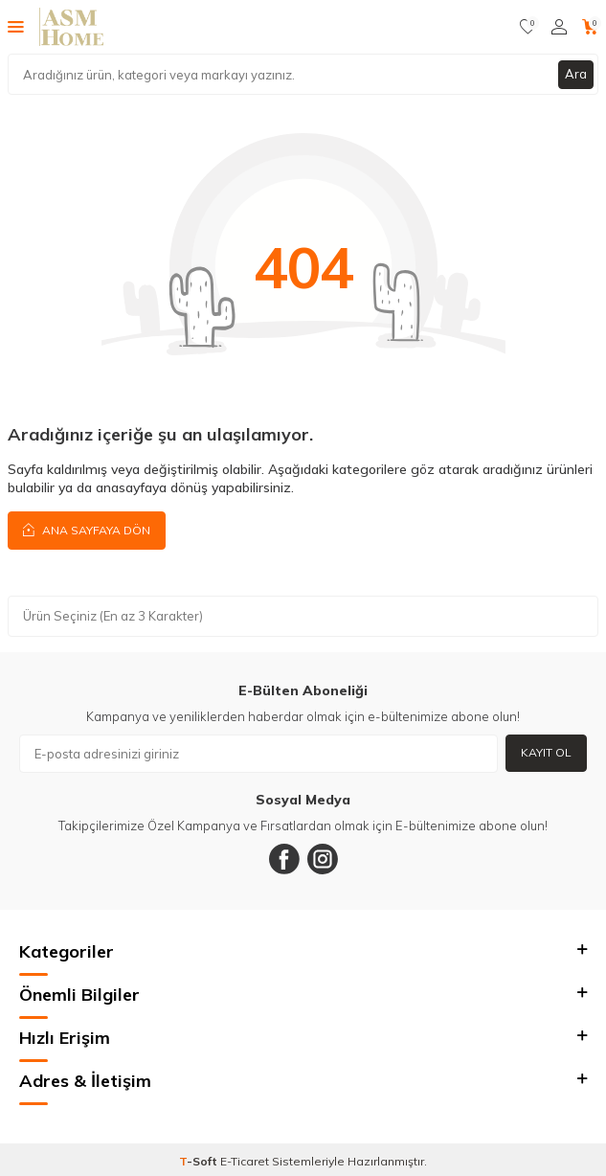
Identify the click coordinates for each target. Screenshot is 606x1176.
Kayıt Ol (546, 752)
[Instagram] (322, 859)
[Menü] (16, 25)
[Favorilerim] (528, 26)
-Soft (199, 1161)
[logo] (71, 27)
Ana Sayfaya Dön (86, 529)
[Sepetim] (590, 26)
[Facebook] (284, 859)
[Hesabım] (559, 26)
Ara (576, 73)
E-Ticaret (244, 1161)
